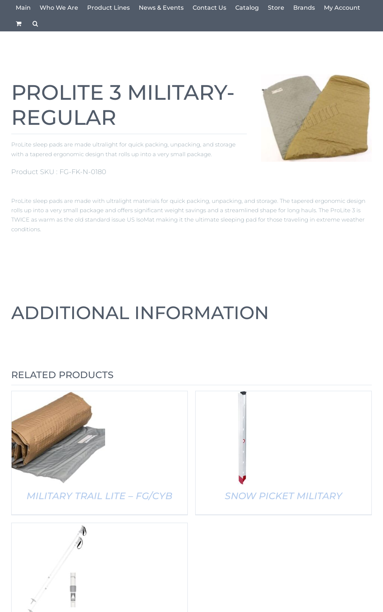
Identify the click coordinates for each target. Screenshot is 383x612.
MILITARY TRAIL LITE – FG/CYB (99, 495)
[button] (35, 23)
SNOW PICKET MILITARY (283, 495)
